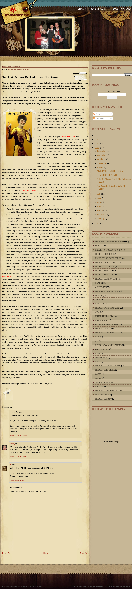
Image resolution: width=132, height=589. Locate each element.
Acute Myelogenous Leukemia (110, 171)
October (100, 159)
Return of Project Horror (109, 250)
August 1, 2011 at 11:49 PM (18, 435)
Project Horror (103, 254)
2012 (97, 144)
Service (99, 246)
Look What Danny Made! (17, 15)
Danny (12, 444)
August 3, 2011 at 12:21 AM (18, 480)
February (101, 214)
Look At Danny (103, 329)
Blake (98, 283)
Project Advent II (104, 275)
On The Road (101, 349)
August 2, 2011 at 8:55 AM (18, 456)
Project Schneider (105, 370)
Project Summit (103, 399)
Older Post (84, 553)
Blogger (116, 442)
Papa (97, 337)
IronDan (26, 69)
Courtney (100, 287)
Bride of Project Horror (108, 258)
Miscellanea (102, 395)
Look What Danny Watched (109, 242)
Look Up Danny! (121, 9)
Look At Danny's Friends (108, 366)
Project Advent (103, 271)
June (99, 198)
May (99, 202)
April (99, 206)
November (101, 155)
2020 (97, 135)
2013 (97, 140)
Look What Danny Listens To (110, 391)
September (102, 163)
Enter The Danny (15, 69)
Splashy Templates (96, 586)
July (99, 194)
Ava (97, 312)
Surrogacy (101, 358)
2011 (97, 148)
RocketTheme (125, 586)
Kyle (97, 353)
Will (97, 362)
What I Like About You (106, 382)
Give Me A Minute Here (106, 324)
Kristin (99, 387)
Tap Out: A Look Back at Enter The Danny (30, 77)
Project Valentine (105, 266)
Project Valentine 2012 (107, 308)
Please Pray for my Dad (107, 175)
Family (98, 295)
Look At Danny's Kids (106, 262)
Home (82, 9)
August (100, 167)
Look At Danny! (99, 9)
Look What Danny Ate (106, 291)
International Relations (108, 345)
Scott (98, 374)
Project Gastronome (106, 279)
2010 (97, 224)
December (101, 151)
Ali (11, 465)
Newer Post (6, 553)
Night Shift (101, 320)
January (100, 218)
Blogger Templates (80, 586)
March (100, 210)
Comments (98, 118)
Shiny (98, 378)
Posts (96, 114)
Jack (97, 300)
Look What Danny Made (107, 333)
